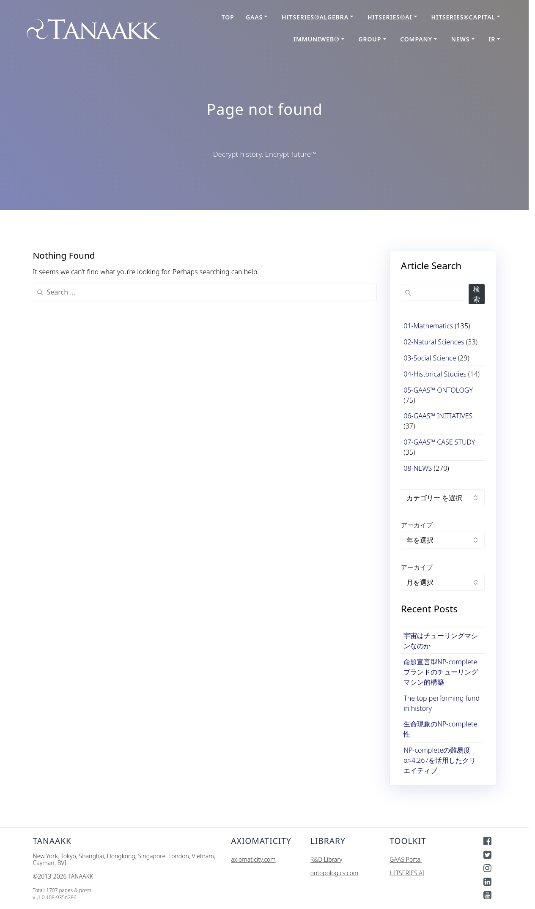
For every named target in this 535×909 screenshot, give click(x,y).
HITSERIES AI (407, 873)
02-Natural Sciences (433, 342)
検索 (476, 294)
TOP (228, 17)
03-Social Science (429, 358)
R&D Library (326, 859)
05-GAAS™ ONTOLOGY (438, 390)
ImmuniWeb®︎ (317, 39)
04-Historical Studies (434, 374)
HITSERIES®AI (390, 17)
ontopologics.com (334, 873)
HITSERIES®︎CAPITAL (463, 17)
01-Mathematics (428, 325)
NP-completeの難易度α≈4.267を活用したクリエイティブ (439, 760)
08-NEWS (417, 468)
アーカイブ (417, 525)
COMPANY (416, 39)
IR (491, 39)
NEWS (460, 39)
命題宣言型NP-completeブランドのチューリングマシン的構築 (440, 672)
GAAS (254, 17)
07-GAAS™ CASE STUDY (439, 442)
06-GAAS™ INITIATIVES (437, 415)
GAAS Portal (406, 859)
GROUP (370, 39)
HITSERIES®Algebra (315, 17)
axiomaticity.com (253, 859)
